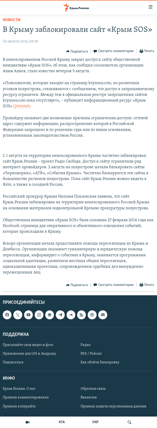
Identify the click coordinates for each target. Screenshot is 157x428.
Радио (86, 345)
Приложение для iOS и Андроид (29, 354)
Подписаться (13, 362)
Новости (11, 20)
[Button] (77, 51)
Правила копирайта (19, 406)
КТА (62, 422)
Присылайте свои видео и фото (28, 345)
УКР (95, 422)
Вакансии (89, 398)
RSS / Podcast (91, 354)
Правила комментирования (26, 398)
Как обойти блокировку (100, 362)
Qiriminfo (21, 106)
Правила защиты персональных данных (113, 406)
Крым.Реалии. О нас (19, 389)
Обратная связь (93, 389)
